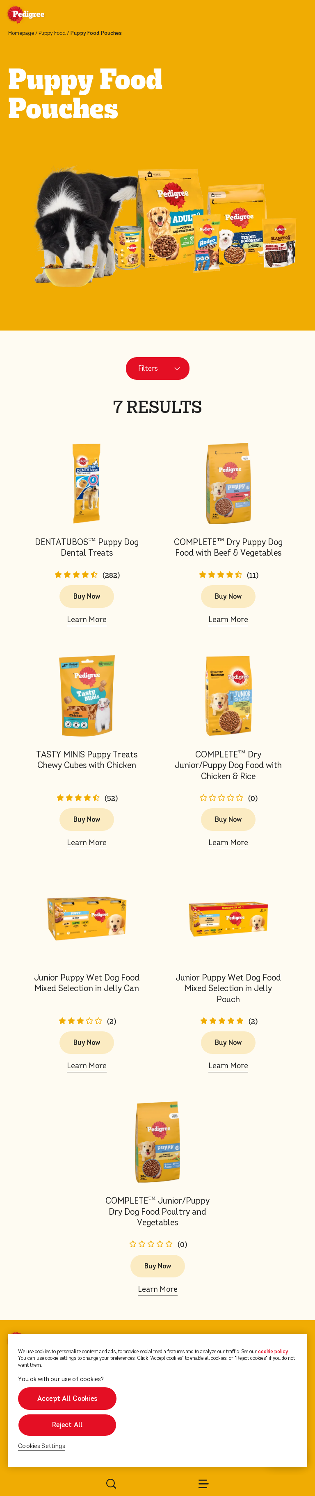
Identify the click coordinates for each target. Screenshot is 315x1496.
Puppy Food (52, 33)
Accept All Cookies (67, 1398)
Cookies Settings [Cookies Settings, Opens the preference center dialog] (41, 1446)
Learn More (87, 619)
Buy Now (86, 596)
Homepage (21, 33)
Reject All (67, 1425)
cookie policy (273, 1351)
